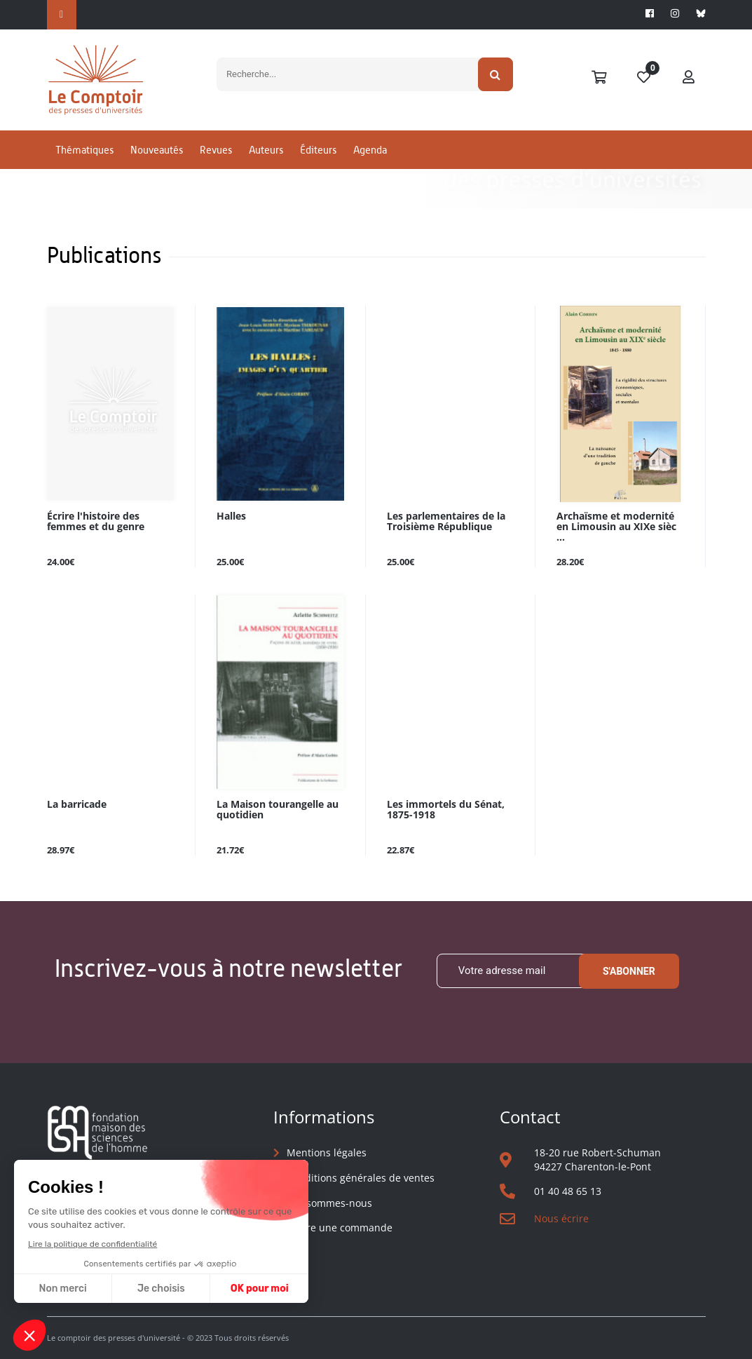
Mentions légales (327, 1152)
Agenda (370, 150)
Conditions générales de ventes (361, 1177)
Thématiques (84, 150)
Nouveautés (156, 150)
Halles (231, 516)
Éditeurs (318, 150)
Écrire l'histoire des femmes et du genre (95, 522)
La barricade (77, 805)
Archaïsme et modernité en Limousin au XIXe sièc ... (616, 527)
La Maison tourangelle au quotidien (278, 810)
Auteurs (266, 150)
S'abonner (629, 971)
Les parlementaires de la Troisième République (446, 522)
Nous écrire (561, 1218)
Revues (216, 150)
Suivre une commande (339, 1227)
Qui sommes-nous (329, 1203)
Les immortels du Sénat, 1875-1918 (446, 810)
